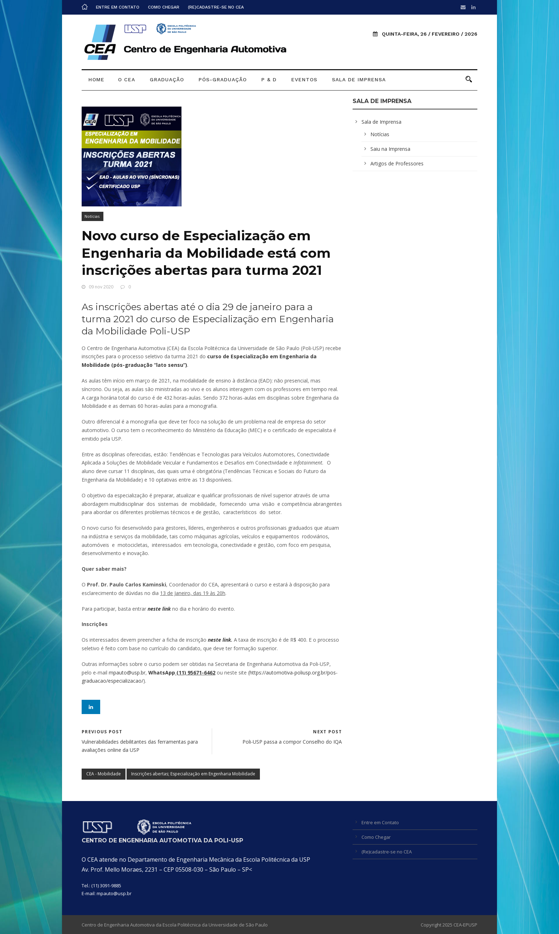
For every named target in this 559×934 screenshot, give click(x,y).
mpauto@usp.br (114, 893)
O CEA (126, 79)
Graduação (167, 79)
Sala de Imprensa (359, 79)
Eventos (304, 79)
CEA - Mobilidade (103, 774)
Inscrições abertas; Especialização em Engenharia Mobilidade (193, 774)
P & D (269, 79)
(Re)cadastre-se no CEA (216, 7)
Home (96, 79)
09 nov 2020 (101, 287)
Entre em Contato (117, 7)
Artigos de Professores (397, 163)
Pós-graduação (223, 79)
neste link (219, 639)
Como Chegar (163, 7)
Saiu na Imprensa (390, 148)
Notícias (91, 216)
